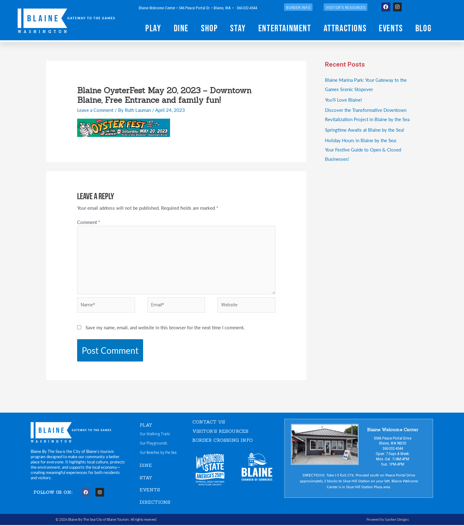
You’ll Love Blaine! (343, 99)
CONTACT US (208, 422)
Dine (181, 28)
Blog (423, 28)
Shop (209, 28)
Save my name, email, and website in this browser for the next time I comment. (165, 328)
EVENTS (150, 490)
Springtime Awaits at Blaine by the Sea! (364, 129)
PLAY (146, 425)
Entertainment (284, 28)
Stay (238, 28)
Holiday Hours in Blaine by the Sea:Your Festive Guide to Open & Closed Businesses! (363, 149)
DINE (146, 466)
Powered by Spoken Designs (387, 520)
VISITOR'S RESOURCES (220, 432)
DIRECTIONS (155, 503)
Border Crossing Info (222, 441)
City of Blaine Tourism (112, 520)
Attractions (345, 28)
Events (391, 28)
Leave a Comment (95, 110)
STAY (146, 478)
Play (153, 28)
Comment (88, 222)
